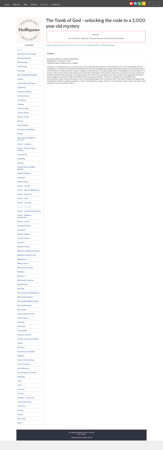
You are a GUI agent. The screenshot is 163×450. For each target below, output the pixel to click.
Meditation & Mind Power (26, 255)
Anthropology (22, 62)
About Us (16, 5)
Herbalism (21, 178)
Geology (20, 163)
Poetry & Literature (24, 335)
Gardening (21, 159)
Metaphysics (22, 259)
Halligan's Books (82, 432)
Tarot (19, 385)
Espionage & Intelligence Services (26, 139)
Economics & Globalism (26, 129)
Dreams (20, 121)
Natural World (22, 284)
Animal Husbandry (24, 58)
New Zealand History (25, 297)
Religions (20, 356)
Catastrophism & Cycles (26, 83)
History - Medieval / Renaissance (24, 216)
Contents (50, 54)
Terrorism (21, 389)
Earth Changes (22, 125)
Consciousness (23, 96)
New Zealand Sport (24, 305)
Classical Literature (24, 92)
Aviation (20, 79)
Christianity (21, 88)
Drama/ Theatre (23, 117)
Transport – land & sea (25, 398)
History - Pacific (23, 222)
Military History (22, 263)
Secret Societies (23, 364)
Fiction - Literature (24, 144)
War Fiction (21, 419)
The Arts (20, 394)
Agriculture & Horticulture (26, 54)
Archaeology (22, 67)
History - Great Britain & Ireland (29, 211)
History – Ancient (23, 186)
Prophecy (20, 347)
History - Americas (24, 194)
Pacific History (22, 318)
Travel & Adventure (24, 402)
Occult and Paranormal (25, 314)
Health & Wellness (24, 173)
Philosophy (21, 326)
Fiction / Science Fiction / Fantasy (26, 149)
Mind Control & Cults (25, 268)
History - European (24, 203)
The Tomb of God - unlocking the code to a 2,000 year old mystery (94, 45)
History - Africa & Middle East (28, 190)
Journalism (21, 230)
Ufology (20, 410)
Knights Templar (23, 234)
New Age (20, 289)
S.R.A (19, 381)
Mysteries (21, 272)
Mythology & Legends (25, 280)
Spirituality (21, 377)
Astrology (21, 71)
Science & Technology (25, 360)
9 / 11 (19, 50)
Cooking (20, 104)
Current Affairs (23, 113)
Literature (21, 242)
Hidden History (22, 182)
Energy (19, 134)
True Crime (21, 406)
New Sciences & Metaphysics (28, 293)
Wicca (19, 423)
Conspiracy (21, 100)
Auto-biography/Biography (27, 75)
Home (7, 5)
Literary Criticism (23, 238)
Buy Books (44, 5)
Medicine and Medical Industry (28, 251)
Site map (91, 432)
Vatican (20, 414)
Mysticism (21, 276)
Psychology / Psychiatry (26, 352)
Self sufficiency (23, 368)
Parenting (20, 322)
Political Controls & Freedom (28, 339)
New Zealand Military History (28, 301)
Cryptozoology (22, 108)
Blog (25, 5)
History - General (24, 207)
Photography (22, 331)
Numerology (21, 310)
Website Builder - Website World (81, 437)
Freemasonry (22, 155)
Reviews (34, 5)
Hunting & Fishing (23, 226)
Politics (20, 343)
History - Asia (22, 199)
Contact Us (56, 5)
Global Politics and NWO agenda (26, 168)
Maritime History (23, 247)
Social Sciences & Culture (27, 373)
